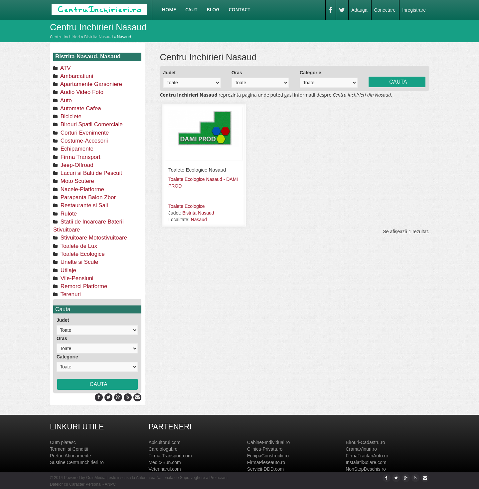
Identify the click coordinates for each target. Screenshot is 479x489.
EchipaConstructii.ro (268, 455)
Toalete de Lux (78, 246)
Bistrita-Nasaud (98, 37)
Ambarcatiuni (76, 76)
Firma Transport (79, 157)
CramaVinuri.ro (361, 449)
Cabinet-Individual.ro (268, 442)
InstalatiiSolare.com (366, 462)
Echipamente (76, 149)
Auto (65, 100)
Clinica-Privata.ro (265, 449)
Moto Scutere (76, 181)
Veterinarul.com (164, 469)
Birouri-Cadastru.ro (365, 442)
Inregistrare (414, 10)
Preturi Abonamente (70, 455)
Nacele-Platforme (81, 189)
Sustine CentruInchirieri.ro (77, 462)
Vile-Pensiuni (76, 278)
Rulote (68, 214)
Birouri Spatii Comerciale (91, 124)
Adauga (359, 10)
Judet (63, 320)
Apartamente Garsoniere (90, 84)
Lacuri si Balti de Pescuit (90, 173)
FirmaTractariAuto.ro (367, 455)
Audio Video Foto (81, 92)
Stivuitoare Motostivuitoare (93, 238)
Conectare (385, 10)
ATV (65, 68)
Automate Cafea (80, 108)
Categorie (67, 356)
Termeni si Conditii (69, 449)
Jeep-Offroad (76, 165)
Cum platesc (63, 442)
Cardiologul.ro (162, 449)
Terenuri (70, 294)
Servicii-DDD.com (265, 469)
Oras (62, 338)
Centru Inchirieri (65, 37)
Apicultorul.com (164, 442)
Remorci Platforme (83, 286)
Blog (213, 9)
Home (169, 9)
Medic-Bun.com (164, 462)
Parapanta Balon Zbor (87, 197)
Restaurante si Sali (83, 205)
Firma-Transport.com (170, 455)
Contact (239, 9)
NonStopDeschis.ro (366, 469)
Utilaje (67, 270)
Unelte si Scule (78, 262)
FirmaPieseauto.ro (266, 462)
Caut (191, 9)
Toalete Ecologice (82, 254)
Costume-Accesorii (83, 141)
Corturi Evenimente (84, 133)
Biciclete (70, 116)
